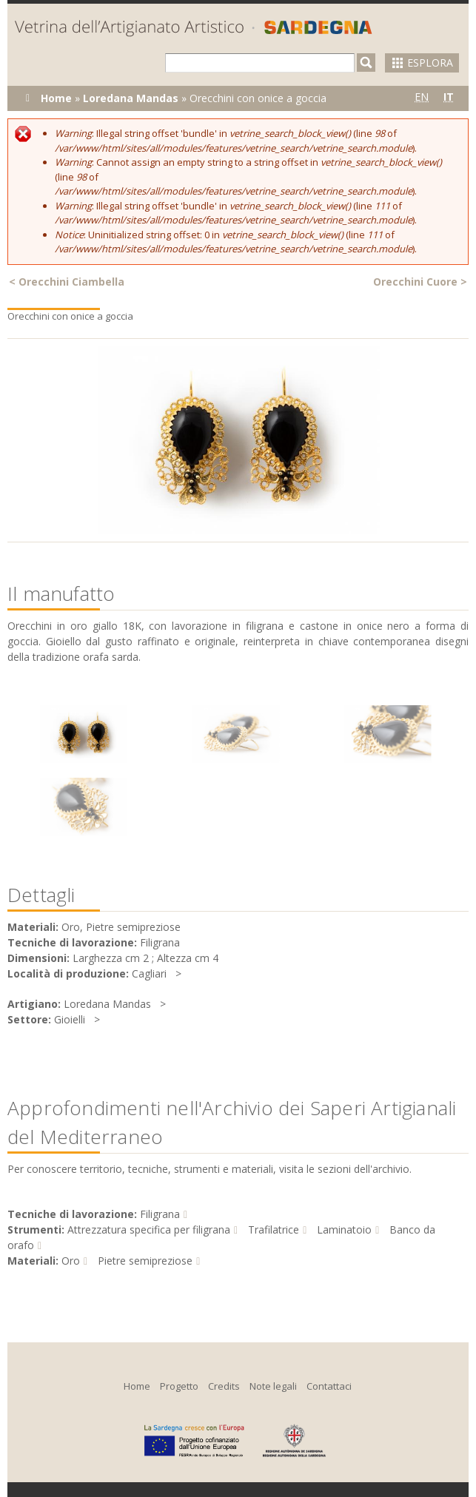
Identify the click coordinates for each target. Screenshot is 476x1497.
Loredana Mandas (130, 98)
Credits (224, 1386)
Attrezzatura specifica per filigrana (148, 1229)
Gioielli (69, 1019)
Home (56, 98)
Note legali (273, 1386)
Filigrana (160, 1214)
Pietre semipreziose (145, 1261)
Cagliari (149, 973)
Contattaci (329, 1386)
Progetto (179, 1386)
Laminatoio (344, 1229)
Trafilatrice (273, 1229)
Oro (70, 1261)
